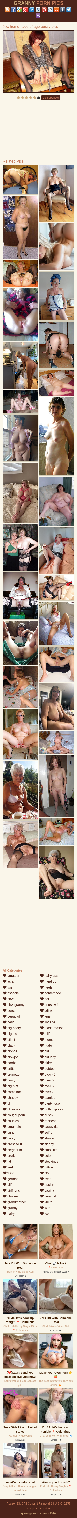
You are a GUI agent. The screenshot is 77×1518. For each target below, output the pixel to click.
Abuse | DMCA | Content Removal (28, 1503)
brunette (11, 1074)
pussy (46, 1115)
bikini (9, 1039)
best (8, 1022)
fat (7, 1161)
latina (46, 1010)
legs (45, 1016)
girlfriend (11, 1190)
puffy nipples (51, 1109)
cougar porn (14, 1115)
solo (45, 1155)
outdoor (48, 1068)
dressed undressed (19, 1144)
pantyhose (50, 1103)
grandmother (14, 1202)
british (9, 1068)
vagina (47, 1190)
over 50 (48, 1080)
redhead (48, 1121)
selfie (46, 1132)
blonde (10, 1051)
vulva (46, 1202)
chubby (10, 1097)
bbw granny (13, 1005)
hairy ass (49, 976)
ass (8, 987)
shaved (47, 1138)
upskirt (47, 1184)
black (9, 1045)
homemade (50, 993)
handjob (48, 981)
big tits (10, 1034)
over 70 (48, 1092)
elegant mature (16, 1150)
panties (47, 1097)
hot (44, 999)
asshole (11, 993)
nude (46, 1045)
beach (9, 1010)
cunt (8, 1132)
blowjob (11, 1057)
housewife (50, 1005)
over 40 (48, 1074)
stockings (49, 1161)
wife (45, 1208)
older (46, 1063)
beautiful (11, 1016)
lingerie (47, 1022)
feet (8, 1167)
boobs (9, 1063)
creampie (12, 1126)
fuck (8, 1173)
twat (45, 1179)
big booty (12, 1028)
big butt (10, 1086)
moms (47, 1039)
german (11, 1179)
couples (11, 1121)
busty (9, 1080)
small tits (48, 1150)
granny (10, 1208)
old (44, 1051)
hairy (9, 1214)
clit (7, 1103)
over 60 (48, 1086)
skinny (47, 1144)
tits (44, 1173)
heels (46, 987)
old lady (48, 1057)
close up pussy (16, 1109)
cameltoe (12, 1092)
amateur (11, 976)
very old (48, 1196)
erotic (9, 1155)
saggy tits (49, 1126)
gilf (7, 1184)
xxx (44, 1214)
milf (45, 1034)
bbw (8, 999)
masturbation (52, 1028)
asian (9, 981)
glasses (11, 1196)
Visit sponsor (51, 97)
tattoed (47, 1167)
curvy (9, 1138)
